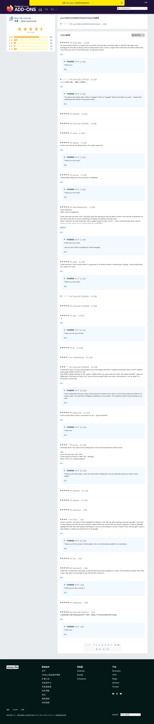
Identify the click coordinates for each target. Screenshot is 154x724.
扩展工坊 (46, 679)
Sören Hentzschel (28, 21)
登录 (145, 2)
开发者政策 (46, 687)
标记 (61, 54)
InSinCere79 (77, 568)
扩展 (40, 9)
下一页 (116, 645)
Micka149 (76, 114)
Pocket (115, 687)
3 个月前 (83, 61)
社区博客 (46, 691)
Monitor (115, 683)
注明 (14, 715)
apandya (76, 500)
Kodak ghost (77, 602)
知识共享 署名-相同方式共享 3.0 (44, 715)
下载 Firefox (69, 3)
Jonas (75, 262)
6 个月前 (93, 123)
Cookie (15, 710)
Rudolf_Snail (77, 413)
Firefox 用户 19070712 (81, 612)
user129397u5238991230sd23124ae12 (87, 24)
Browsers (116, 671)
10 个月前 (80, 348)
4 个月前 (86, 43)
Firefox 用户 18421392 (81, 123)
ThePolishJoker (78, 357)
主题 (46, 9)
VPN (114, 675)
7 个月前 (83, 143)
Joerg (75, 133)
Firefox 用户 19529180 (81, 296)
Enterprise (81, 679)
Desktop (81, 671)
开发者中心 (46, 683)
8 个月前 (82, 262)
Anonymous (77, 510)
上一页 (88, 645)
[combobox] (132, 8)
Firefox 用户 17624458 (81, 306)
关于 (44, 671)
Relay (114, 679)
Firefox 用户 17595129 (81, 79)
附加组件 (46, 667)
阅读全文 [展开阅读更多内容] (63, 227)
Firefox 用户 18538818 (81, 367)
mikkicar (76, 143)
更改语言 (115, 715)
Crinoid (75, 445)
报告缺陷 (46, 698)
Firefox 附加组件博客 (51, 675)
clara (74, 315)
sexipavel (76, 490)
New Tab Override (22, 18)
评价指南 (46, 702)
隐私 (8, 710)
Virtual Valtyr (77, 43)
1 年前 (85, 510)
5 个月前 (84, 114)
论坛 (44, 695)
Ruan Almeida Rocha (80, 207)
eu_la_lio (76, 175)
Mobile (80, 675)
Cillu (74, 558)
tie (74, 348)
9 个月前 (94, 296)
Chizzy (75, 519)
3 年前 (104, 24)
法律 (22, 710)
